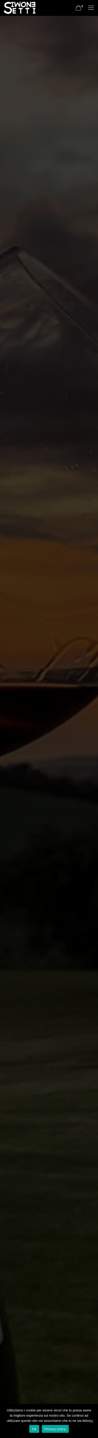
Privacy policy (55, 1429)
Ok (34, 1429)
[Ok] (91, 1421)
